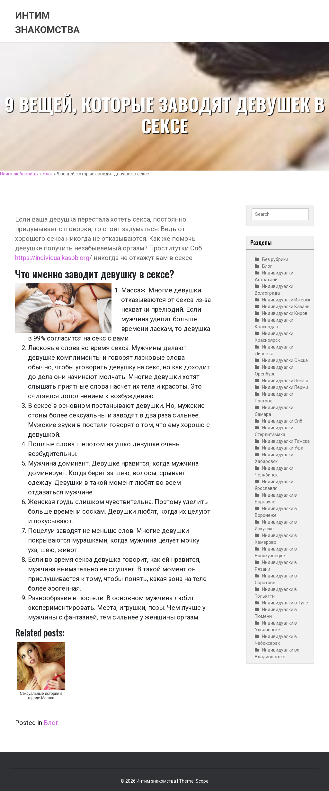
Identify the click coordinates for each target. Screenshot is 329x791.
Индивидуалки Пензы (285, 380)
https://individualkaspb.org (52, 258)
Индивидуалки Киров (284, 313)
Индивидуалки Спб (282, 421)
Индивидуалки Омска (285, 360)
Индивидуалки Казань (286, 306)
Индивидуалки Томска (286, 441)
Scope (202, 781)
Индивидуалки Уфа (282, 447)
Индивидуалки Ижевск (286, 299)
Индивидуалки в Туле (285, 602)
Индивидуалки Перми (285, 387)
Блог (48, 173)
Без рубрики (275, 259)
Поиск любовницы (19, 173)
